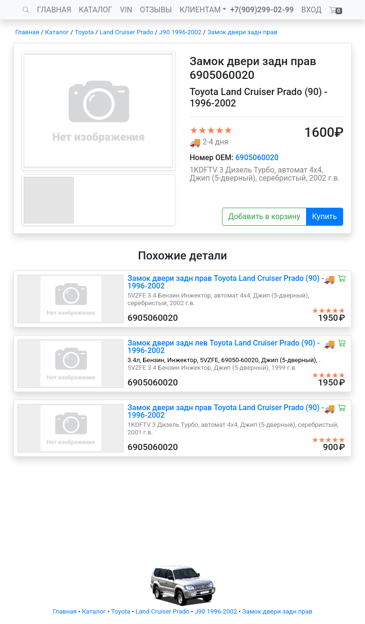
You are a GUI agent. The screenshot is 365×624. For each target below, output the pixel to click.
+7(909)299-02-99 (262, 9)
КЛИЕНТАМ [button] (200, 9)
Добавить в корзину (264, 216)
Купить (324, 216)
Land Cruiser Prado (126, 32)
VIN (126, 9)
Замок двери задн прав (242, 32)
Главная (27, 32)
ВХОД (311, 9)
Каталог (57, 32)
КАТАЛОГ (95, 9)
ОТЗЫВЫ (156, 9)
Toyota (84, 32)
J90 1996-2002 (180, 32)
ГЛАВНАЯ (54, 9)
